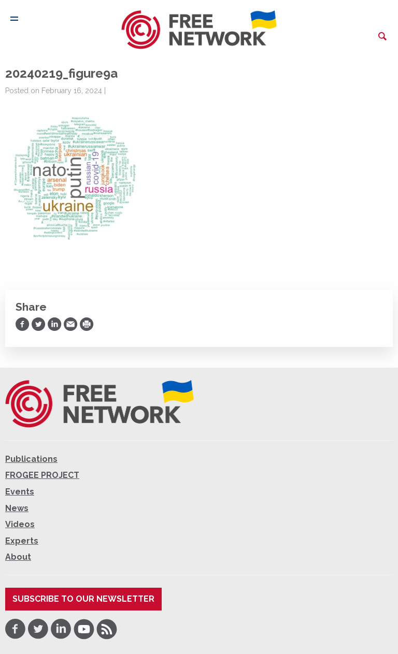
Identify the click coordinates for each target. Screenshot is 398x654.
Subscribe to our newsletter (83, 599)
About (18, 557)
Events (19, 492)
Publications (31, 459)
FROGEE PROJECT (42, 475)
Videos (20, 524)
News (17, 508)
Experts (21, 541)
